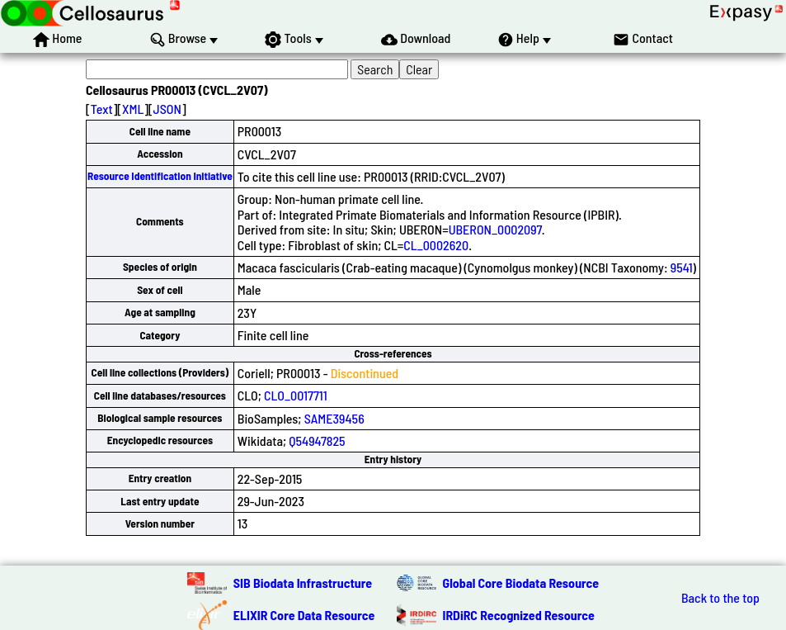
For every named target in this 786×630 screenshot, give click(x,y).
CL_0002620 (435, 245)
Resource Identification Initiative (160, 175)
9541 (682, 267)
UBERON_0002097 (495, 229)
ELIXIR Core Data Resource (304, 615)
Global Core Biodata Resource (521, 582)
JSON (167, 108)
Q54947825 (317, 440)
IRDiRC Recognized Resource (519, 615)
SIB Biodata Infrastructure (302, 582)
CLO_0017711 (295, 395)
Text (102, 108)
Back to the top (720, 597)
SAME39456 (334, 418)
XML (133, 108)
